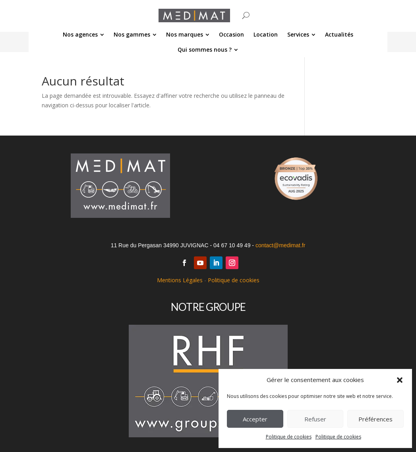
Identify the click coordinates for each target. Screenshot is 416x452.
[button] (400, 380)
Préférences (375, 419)
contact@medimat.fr (280, 245)
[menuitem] (83, 34)
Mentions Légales (180, 280)
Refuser (315, 419)
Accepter (255, 419)
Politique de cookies (289, 436)
